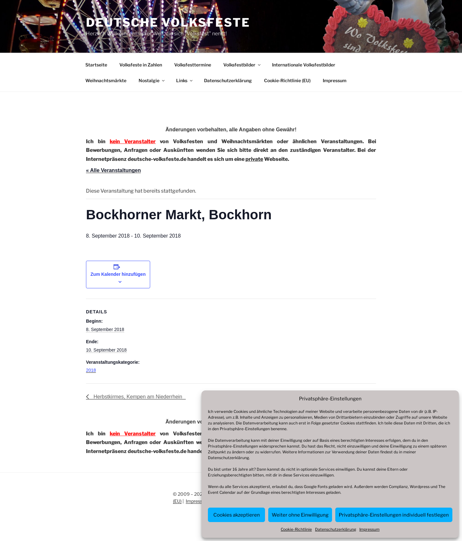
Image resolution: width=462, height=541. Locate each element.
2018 (91, 370)
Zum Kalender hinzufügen (118, 274)
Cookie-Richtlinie (296, 529)
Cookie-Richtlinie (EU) (287, 80)
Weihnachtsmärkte (105, 80)
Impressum (369, 529)
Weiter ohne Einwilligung (300, 515)
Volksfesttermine (192, 64)
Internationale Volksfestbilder (303, 64)
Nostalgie (152, 80)
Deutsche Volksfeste (168, 22)
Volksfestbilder (242, 64)
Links (184, 80)
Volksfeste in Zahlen (140, 64)
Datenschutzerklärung (228, 457)
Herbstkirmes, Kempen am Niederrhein (137, 396)
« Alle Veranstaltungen (113, 170)
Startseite (96, 64)
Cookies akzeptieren (236, 515)
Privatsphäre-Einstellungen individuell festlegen (394, 515)
